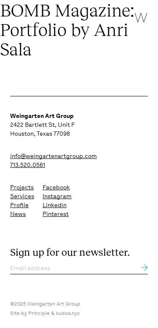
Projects (22, 187)
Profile (19, 205)
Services (22, 196)
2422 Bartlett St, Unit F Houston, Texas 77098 (42, 124)
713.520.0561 (27, 165)
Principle (39, 313)
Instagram (57, 196)
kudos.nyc (68, 313)
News (18, 214)
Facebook (56, 187)
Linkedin (55, 205)
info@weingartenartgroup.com (53, 156)
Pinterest (56, 214)
